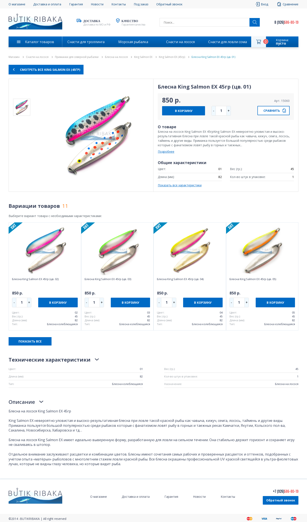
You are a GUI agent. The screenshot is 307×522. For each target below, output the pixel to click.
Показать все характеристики (180, 185)
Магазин (14, 57)
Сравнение (290, 4)
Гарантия (76, 4)
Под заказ (141, 4)
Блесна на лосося (116, 57)
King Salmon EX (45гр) (172, 57)
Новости (97, 4)
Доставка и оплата (47, 4)
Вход (264, 4)
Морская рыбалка (133, 41)
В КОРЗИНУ (183, 111)
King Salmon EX (143, 57)
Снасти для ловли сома (227, 41)
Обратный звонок (169, 4)
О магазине (17, 4)
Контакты (118, 4)
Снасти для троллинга (86, 41)
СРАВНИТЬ (271, 111)
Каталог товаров (39, 41)
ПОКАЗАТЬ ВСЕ (30, 341)
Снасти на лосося (180, 41)
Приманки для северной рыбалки (77, 57)
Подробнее (166, 151)
